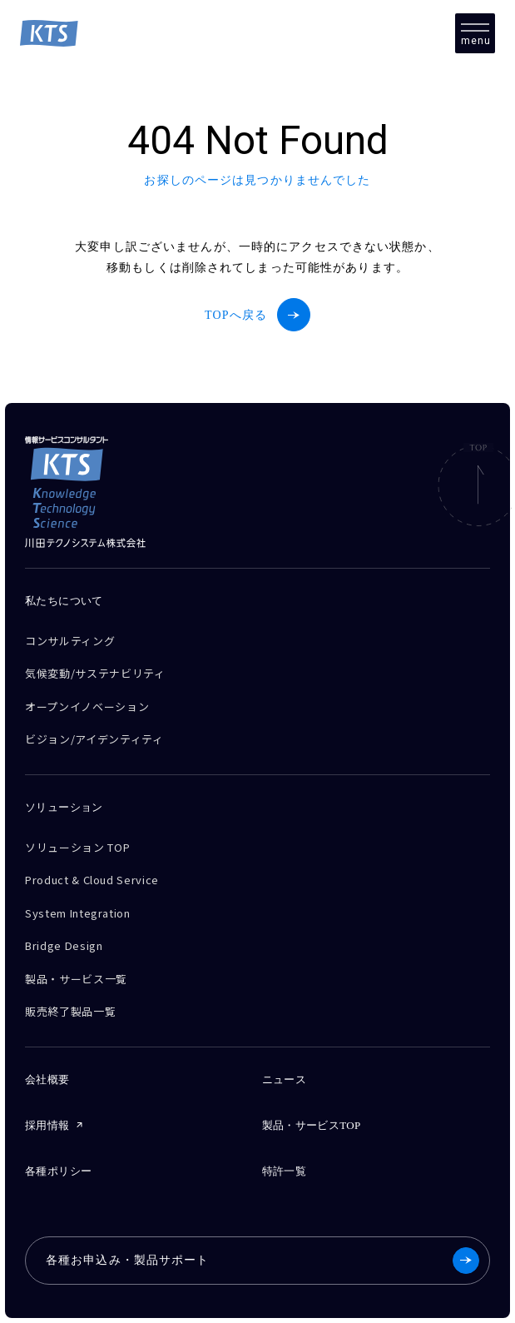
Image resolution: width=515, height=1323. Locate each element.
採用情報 (47, 1125)
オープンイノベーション (87, 706)
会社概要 (47, 1079)
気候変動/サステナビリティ (95, 673)
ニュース (284, 1079)
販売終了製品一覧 (70, 1011)
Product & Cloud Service (92, 880)
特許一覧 (284, 1171)
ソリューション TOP (77, 847)
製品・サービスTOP (311, 1125)
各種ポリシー (58, 1171)
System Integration (78, 913)
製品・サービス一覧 (76, 979)
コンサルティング (70, 641)
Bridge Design (63, 945)
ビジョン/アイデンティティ (94, 739)
